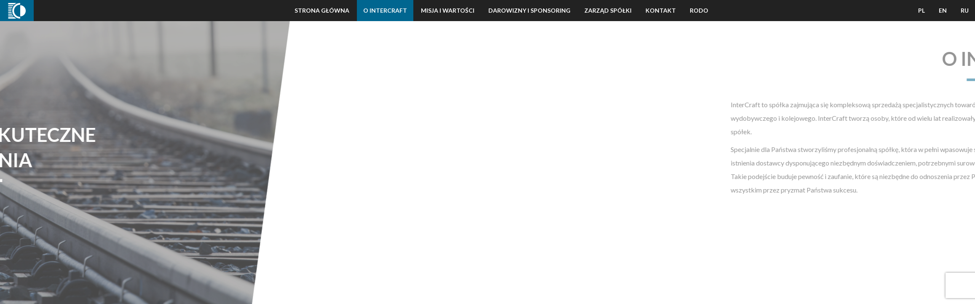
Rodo (699, 10)
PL (921, 10)
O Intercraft (385, 10)
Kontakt (661, 10)
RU (965, 10)
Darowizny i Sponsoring (529, 10)
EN (943, 10)
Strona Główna (322, 10)
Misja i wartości (447, 10)
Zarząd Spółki (608, 10)
